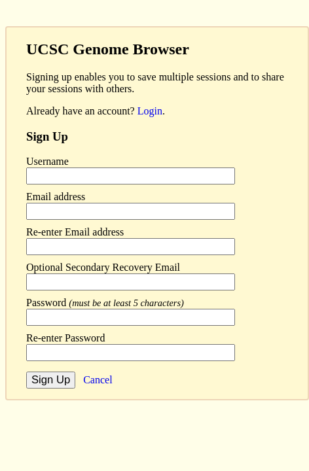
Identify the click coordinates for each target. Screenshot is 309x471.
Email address (55, 196)
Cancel (97, 379)
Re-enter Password (65, 337)
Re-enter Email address (75, 231)
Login (149, 110)
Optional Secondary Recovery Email (103, 267)
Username (47, 161)
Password (105, 302)
